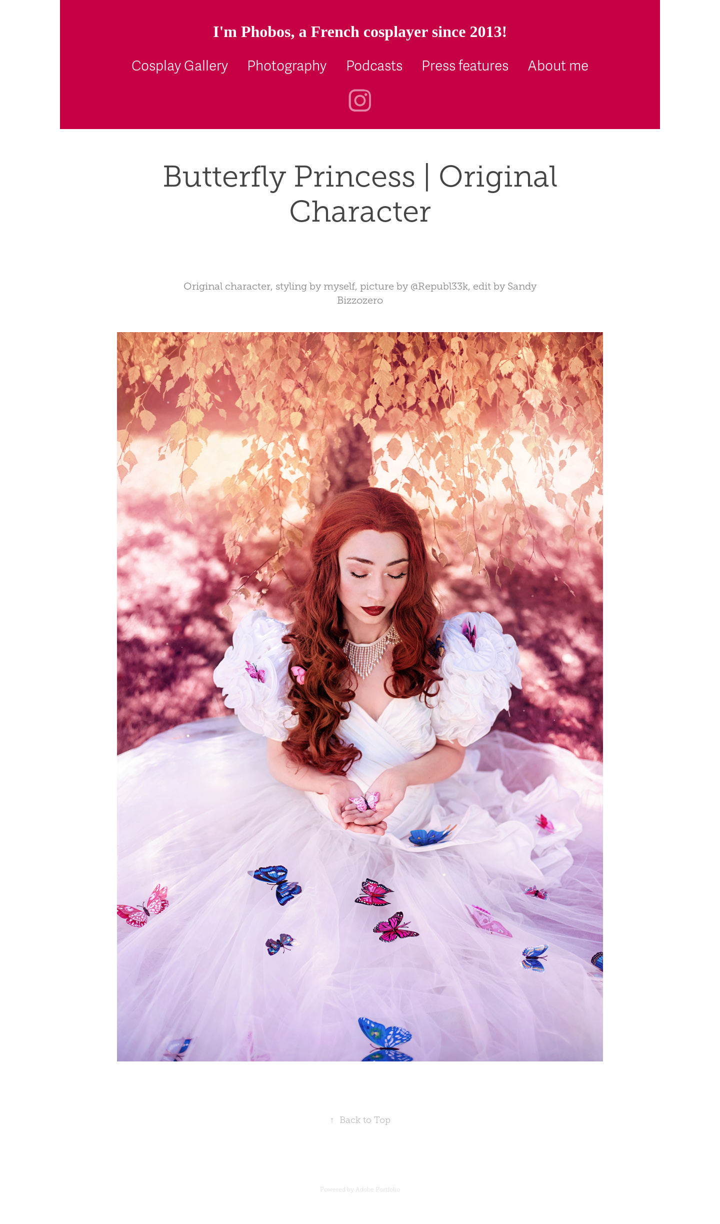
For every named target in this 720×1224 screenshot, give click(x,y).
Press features (465, 66)
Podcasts (374, 66)
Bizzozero (360, 300)
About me (558, 66)
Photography (286, 66)
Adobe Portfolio (378, 1189)
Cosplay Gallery (180, 66)
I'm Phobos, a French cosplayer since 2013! (360, 32)
